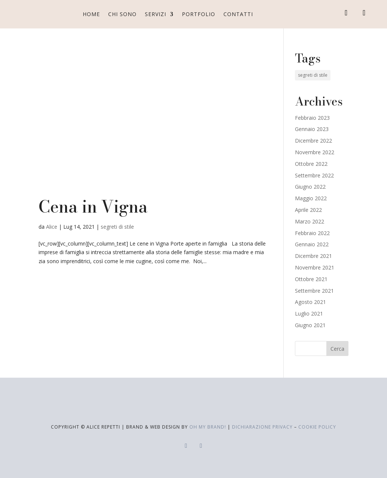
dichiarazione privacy (262, 427)
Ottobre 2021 (311, 279)
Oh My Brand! (207, 427)
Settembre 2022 (314, 175)
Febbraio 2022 (312, 233)
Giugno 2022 (310, 186)
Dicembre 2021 (313, 255)
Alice (51, 226)
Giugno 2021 (310, 325)
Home (91, 14)
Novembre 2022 (314, 152)
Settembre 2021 (314, 290)
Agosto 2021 (310, 301)
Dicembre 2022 (313, 140)
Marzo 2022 (309, 221)
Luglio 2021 (309, 313)
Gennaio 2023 (312, 129)
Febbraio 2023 (312, 117)
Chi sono (122, 14)
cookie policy (317, 427)
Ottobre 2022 (311, 163)
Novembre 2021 (314, 267)
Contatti (238, 14)
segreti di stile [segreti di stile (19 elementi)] (312, 75)
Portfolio (198, 14)
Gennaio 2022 (312, 244)
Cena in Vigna (93, 206)
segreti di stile (117, 226)
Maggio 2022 (311, 198)
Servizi (155, 14)
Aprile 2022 (308, 209)
